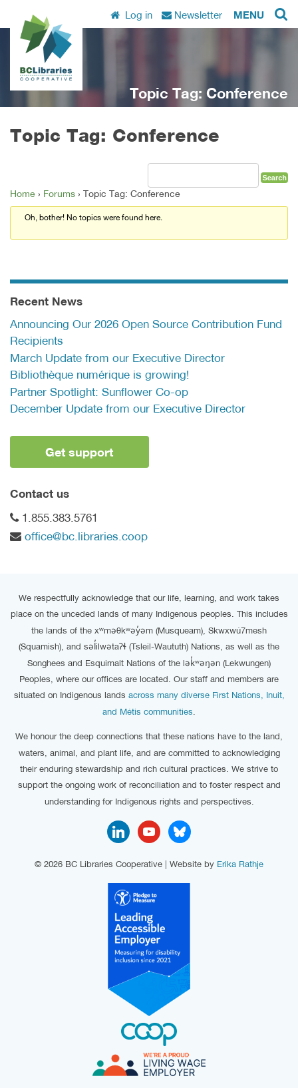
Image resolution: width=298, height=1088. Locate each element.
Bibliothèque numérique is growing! (99, 374)
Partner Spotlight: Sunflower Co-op (99, 392)
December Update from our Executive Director (127, 408)
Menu (248, 15)
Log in (131, 15)
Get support (79, 452)
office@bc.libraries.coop (86, 536)
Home (22, 193)
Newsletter (192, 15)
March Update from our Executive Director (117, 358)
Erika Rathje (240, 864)
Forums (59, 193)
